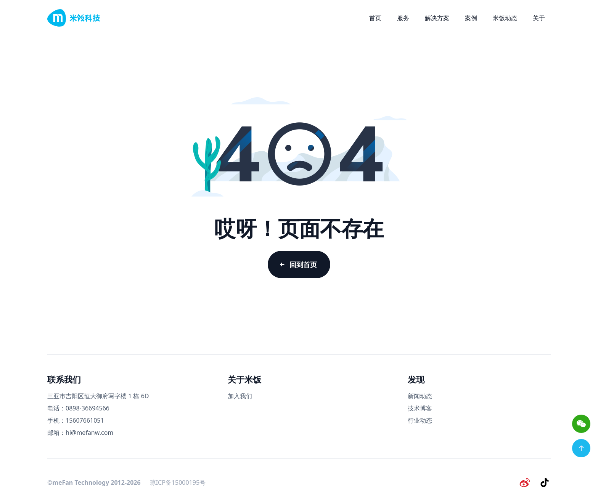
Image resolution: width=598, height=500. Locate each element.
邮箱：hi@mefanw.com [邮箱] (80, 432)
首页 (375, 18)
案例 (471, 18)
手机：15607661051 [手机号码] (75, 420)
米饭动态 (505, 18)
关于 (539, 18)
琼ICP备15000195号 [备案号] (178, 482)
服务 (403, 18)
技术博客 (420, 408)
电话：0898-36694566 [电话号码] (78, 408)
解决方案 (437, 18)
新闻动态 (420, 396)
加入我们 (240, 396)
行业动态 (420, 420)
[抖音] (545, 482)
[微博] (525, 482)
